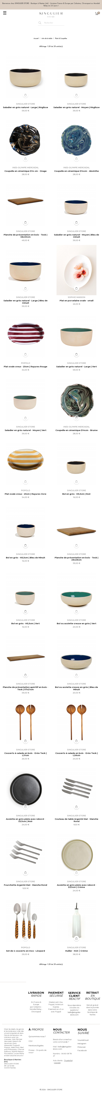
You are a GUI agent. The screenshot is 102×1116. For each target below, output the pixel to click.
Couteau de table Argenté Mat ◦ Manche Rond (76, 820)
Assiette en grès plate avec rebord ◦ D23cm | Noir (25, 820)
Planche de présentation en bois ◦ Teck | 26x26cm (76, 559)
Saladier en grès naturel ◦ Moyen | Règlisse (76, 107)
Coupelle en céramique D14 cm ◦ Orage (25, 171)
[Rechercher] (53, 23)
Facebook (82, 1050)
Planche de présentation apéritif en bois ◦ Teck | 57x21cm (25, 688)
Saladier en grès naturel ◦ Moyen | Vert (25, 430)
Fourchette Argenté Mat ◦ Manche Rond (25, 885)
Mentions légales (36, 1045)
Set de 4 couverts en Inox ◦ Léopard (25, 951)
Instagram (82, 1043)
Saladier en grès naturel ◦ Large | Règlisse (25, 107)
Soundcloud (83, 1040)
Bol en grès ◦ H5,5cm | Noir (76, 494)
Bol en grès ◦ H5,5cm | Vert (25, 623)
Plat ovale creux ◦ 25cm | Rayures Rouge (25, 367)
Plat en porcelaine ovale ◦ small (76, 301)
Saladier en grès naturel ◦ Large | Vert (76, 367)
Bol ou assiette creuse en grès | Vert (76, 623)
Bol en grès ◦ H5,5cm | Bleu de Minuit (25, 558)
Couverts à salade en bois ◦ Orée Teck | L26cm (76, 754)
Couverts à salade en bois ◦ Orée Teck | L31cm (25, 754)
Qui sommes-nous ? (37, 1036)
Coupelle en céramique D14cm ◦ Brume (76, 430)
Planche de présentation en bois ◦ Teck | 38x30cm (25, 236)
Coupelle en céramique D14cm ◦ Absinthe (76, 171)
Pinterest (82, 1047)
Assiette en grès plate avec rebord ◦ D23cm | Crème (76, 886)
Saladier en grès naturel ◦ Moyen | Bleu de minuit (76, 236)
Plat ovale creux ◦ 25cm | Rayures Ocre (25, 494)
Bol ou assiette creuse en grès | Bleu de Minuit (76, 688)
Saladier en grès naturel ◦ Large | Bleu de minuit (25, 302)
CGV (31, 1041)
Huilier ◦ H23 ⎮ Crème (76, 951)
